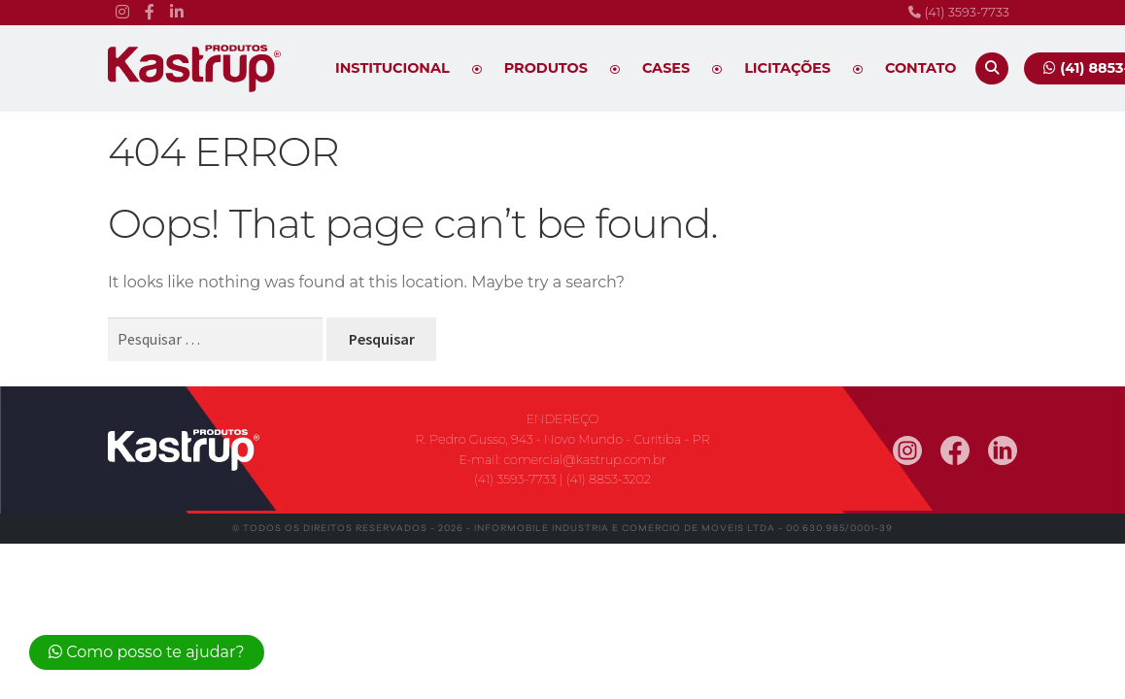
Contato (921, 68)
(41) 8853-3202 (608, 479)
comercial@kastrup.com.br (584, 459)
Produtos (546, 68)
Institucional (392, 68)
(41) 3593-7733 (958, 12)
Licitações (787, 68)
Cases (666, 68)
